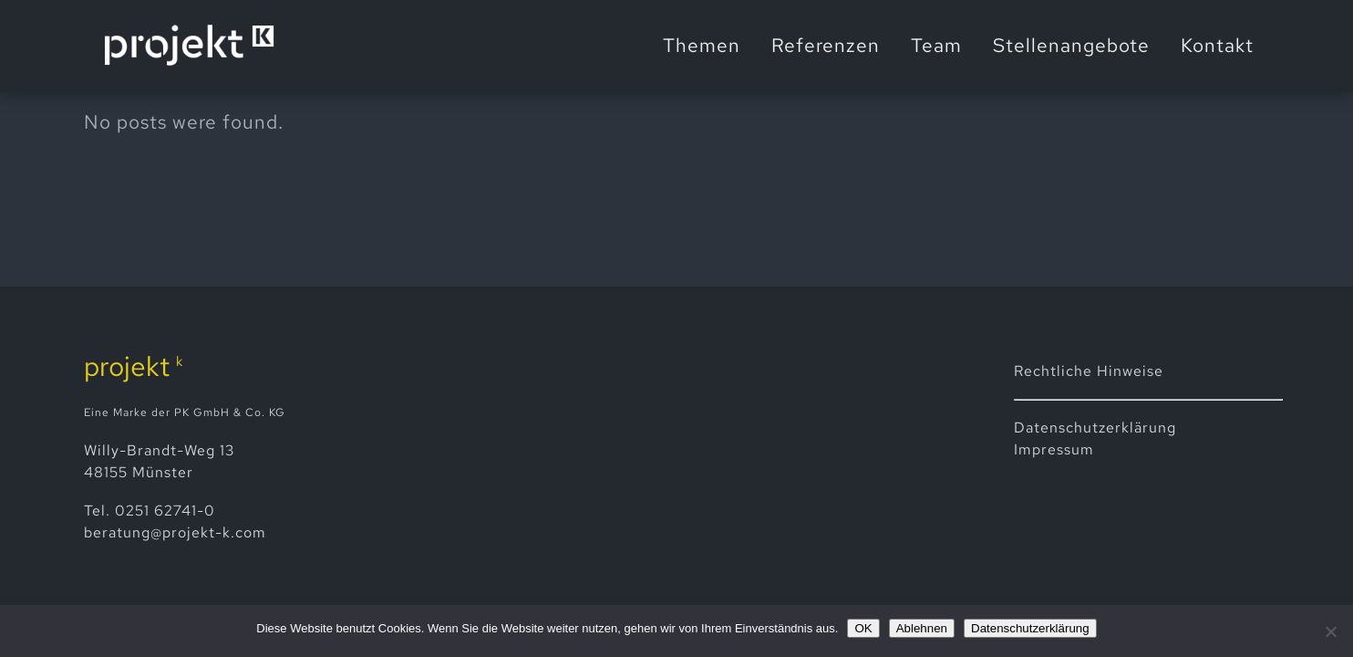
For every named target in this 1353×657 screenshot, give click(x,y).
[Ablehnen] (1330, 631)
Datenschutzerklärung (1030, 628)
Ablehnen (921, 628)
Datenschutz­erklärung (1095, 427)
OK (863, 628)
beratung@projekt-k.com (175, 532)
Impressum (1054, 449)
